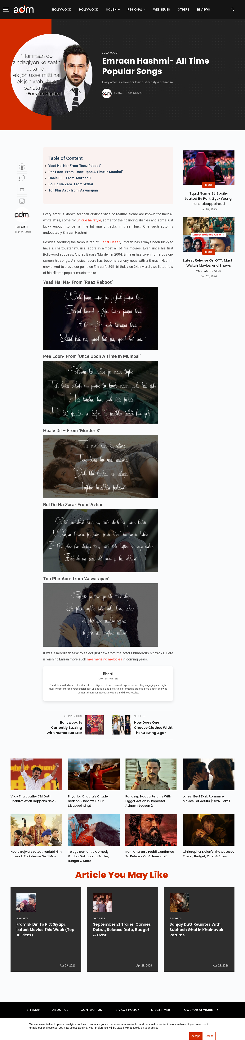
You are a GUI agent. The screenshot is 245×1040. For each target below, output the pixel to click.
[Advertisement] (14, 79)
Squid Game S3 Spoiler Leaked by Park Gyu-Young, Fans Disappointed (208, 198)
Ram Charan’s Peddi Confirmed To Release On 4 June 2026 (149, 855)
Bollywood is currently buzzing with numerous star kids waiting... (64, 727)
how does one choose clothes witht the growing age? (153, 727)
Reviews (203, 9)
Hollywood (88, 9)
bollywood (110, 52)
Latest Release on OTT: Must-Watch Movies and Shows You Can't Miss (208, 265)
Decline (209, 1036)
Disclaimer (160, 1011)
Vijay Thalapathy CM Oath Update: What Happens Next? (33, 799)
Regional (134, 9)
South (111, 9)
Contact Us (91, 1011)
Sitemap (33, 1011)
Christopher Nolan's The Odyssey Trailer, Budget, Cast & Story (208, 855)
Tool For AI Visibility (200, 1011)
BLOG (208, 184)
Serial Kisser (110, 242)
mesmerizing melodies (104, 659)
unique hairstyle (89, 220)
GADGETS (22, 934)
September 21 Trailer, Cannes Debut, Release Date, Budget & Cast (122, 945)
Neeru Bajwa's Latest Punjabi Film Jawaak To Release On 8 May (36, 855)
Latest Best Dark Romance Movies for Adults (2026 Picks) (206, 799)
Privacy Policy (127, 1011)
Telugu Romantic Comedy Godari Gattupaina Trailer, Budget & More (88, 858)
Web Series (161, 9)
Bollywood (61, 9)
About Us (60, 1011)
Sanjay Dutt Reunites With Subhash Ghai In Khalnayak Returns (196, 945)
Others (183, 9)
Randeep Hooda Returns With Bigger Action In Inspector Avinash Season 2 (148, 802)
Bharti (22, 227)
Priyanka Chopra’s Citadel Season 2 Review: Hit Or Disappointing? (88, 802)
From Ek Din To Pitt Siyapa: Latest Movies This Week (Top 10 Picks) (45, 945)
